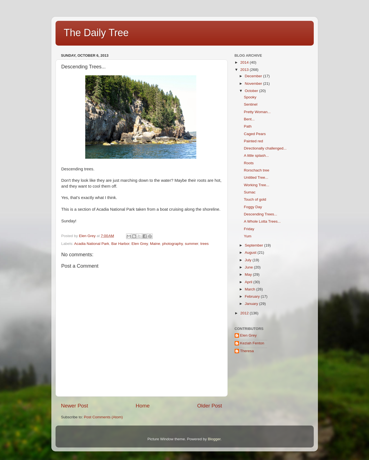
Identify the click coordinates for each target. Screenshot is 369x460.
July (249, 260)
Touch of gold (255, 199)
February (253, 296)
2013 (245, 70)
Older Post (209, 406)
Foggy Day (253, 207)
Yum (247, 236)
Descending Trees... (260, 214)
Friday (249, 229)
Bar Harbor (120, 244)
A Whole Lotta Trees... (262, 221)
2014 (245, 62)
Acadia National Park (91, 244)
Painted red (253, 141)
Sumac (249, 192)
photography (172, 244)
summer (191, 244)
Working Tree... (256, 185)
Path (248, 126)
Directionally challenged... (265, 148)
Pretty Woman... (257, 112)
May (249, 274)
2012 (245, 313)
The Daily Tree (96, 32)
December (254, 76)
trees (204, 244)
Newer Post (74, 406)
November (254, 83)
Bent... (249, 119)
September (254, 245)
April (249, 282)
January (252, 304)
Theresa (247, 351)
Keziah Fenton (252, 343)
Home (143, 406)
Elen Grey (139, 244)
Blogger (214, 439)
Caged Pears (255, 134)
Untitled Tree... (256, 177)
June (249, 267)
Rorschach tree (256, 170)
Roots (248, 163)
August (251, 252)
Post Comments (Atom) (103, 417)
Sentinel (250, 104)
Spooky (250, 97)
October (252, 91)
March (250, 289)
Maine (155, 244)
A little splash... (256, 155)
